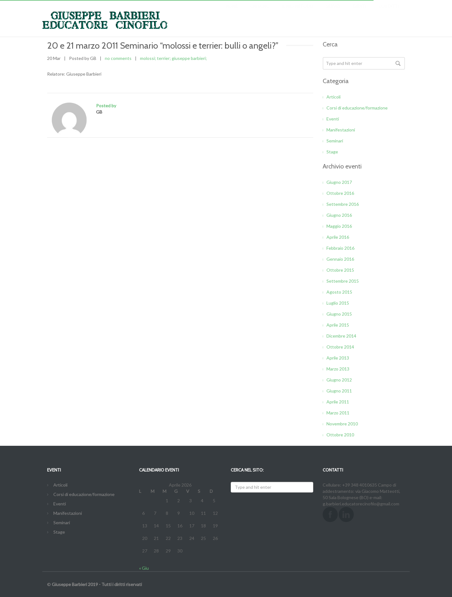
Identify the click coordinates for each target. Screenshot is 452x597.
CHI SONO (260, 12)
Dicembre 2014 (341, 335)
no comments (118, 58)
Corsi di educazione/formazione (357, 107)
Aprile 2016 (337, 237)
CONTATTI (389, 12)
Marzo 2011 (337, 412)
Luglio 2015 (337, 303)
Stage (332, 151)
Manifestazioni (340, 129)
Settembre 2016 (342, 204)
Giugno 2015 (339, 314)
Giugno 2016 (339, 215)
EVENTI (359, 12)
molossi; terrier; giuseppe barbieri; (173, 58)
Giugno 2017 (339, 182)
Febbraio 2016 (340, 248)
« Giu (144, 568)
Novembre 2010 (342, 423)
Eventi (332, 118)
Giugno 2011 (339, 390)
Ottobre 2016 (340, 193)
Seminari (334, 140)
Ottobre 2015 (340, 270)
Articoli (333, 96)
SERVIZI (333, 12)
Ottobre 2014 (340, 346)
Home (232, 12)
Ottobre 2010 (340, 434)
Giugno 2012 (339, 379)
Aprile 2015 (337, 325)
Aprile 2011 (337, 401)
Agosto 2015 (339, 292)
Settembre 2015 (342, 281)
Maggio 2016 (339, 226)
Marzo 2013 (337, 368)
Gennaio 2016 (340, 259)
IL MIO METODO (297, 12)
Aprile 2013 (337, 357)
